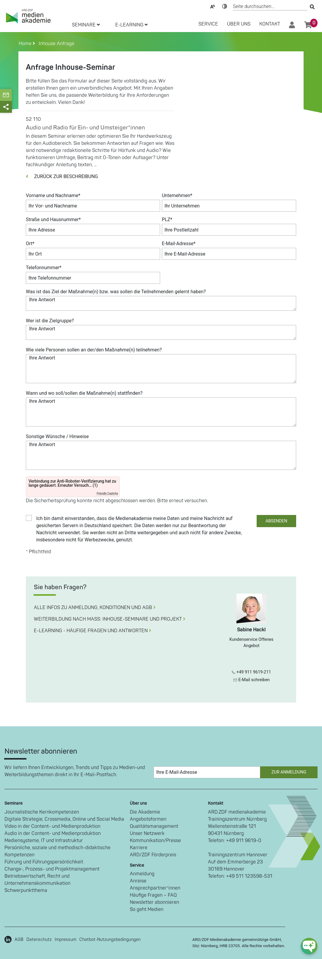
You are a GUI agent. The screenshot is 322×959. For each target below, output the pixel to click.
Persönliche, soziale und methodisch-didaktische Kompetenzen (57, 851)
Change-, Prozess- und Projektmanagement (52, 869)
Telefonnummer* (43, 267)
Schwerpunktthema (25, 890)
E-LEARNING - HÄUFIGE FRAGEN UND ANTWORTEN (92, 631)
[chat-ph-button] (309, 946)
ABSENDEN (276, 521)
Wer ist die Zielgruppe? (50, 321)
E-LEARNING (131, 25)
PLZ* (167, 219)
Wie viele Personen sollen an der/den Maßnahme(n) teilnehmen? (94, 350)
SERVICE (208, 24)
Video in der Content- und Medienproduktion (52, 826)
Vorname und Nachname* (53, 195)
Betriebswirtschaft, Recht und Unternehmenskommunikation (37, 879)
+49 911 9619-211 (251, 672)
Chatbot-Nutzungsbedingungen (110, 939)
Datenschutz (39, 939)
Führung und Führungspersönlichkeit (43, 862)
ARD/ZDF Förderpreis (153, 855)
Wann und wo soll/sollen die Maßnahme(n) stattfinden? (84, 393)
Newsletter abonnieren (154, 902)
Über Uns (238, 24)
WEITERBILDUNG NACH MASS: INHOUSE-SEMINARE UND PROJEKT (109, 619)
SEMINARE (86, 25)
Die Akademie (145, 812)
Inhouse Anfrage (55, 44)
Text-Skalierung (212, 6)
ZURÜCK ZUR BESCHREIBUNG (62, 176)
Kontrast (224, 6)
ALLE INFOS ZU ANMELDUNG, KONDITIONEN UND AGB (95, 608)
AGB (19, 939)
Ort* (30, 243)
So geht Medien (146, 909)
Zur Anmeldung (289, 772)
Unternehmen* (177, 195)
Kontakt (269, 24)
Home (26, 44)
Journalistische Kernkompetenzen (41, 812)
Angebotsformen (148, 819)
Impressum (65, 939)
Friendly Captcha (107, 493)
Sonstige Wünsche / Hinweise (57, 436)
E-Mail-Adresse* (179, 243)
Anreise (138, 881)
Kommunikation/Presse (155, 841)
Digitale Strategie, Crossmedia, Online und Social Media (64, 819)
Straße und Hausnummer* (53, 219)
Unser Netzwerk (147, 833)
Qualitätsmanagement (154, 826)
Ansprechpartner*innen (155, 888)
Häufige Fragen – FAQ (153, 895)
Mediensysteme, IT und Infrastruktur (43, 841)
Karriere (138, 848)
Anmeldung (142, 874)
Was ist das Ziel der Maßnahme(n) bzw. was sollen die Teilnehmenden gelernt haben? (116, 291)
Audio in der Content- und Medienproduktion (52, 833)
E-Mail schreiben (251, 679)
